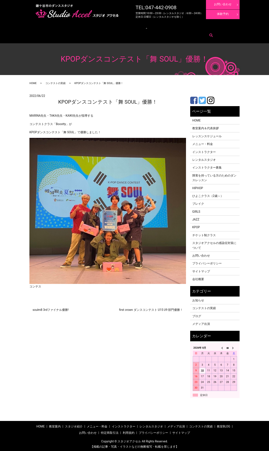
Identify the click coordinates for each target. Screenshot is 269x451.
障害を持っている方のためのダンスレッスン (214, 177)
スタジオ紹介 (74, 425)
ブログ (196, 314)
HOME (33, 81)
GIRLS (196, 210)
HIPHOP (197, 187)
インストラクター (144, 27)
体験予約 (223, 14)
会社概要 (198, 278)
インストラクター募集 (220, 27)
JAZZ (195, 218)
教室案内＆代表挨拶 (205, 127)
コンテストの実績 (181, 27)
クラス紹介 (102, 27)
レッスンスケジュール (82, 27)
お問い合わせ (48, 33)
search (88, 34)
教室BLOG (223, 425)
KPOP (196, 226)
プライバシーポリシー (207, 262)
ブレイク (198, 202)
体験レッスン (199, 27)
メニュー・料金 (61, 27)
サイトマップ (201, 270)
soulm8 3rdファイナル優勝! (51, 308)
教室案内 (45, 27)
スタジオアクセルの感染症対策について (214, 244)
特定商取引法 (64, 33)
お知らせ (198, 299)
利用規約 (78, 33)
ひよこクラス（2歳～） (207, 194)
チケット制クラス (204, 234)
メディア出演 (162, 27)
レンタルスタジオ (123, 27)
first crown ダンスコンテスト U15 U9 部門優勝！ (151, 308)
